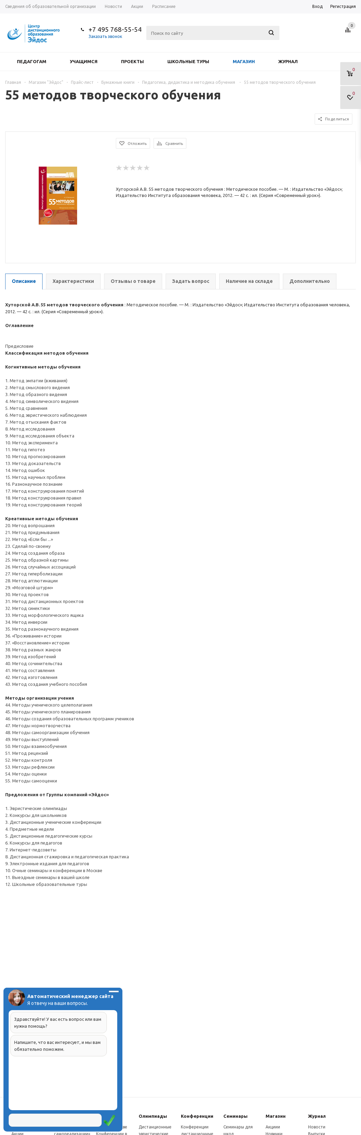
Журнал (288, 61)
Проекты (132, 61)
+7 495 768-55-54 (115, 29)
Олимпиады (153, 1116)
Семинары (235, 1116)
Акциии (273, 1127)
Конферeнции (197, 1116)
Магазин (244, 61)
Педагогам (31, 61)
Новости (316, 1127)
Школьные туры (188, 61)
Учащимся (84, 61)
